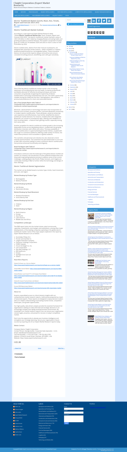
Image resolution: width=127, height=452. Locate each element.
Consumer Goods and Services (49, 25)
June (71, 93)
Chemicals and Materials (94, 179)
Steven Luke (18, 434)
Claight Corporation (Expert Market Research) (32, 4)
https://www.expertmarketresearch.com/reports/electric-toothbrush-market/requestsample (36, 105)
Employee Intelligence (22, 15)
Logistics (90, 199)
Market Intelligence (47, 12)
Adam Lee (17, 406)
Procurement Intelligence (41, 15)
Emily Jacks (18, 412)
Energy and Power (92, 189)
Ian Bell (17, 420)
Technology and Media (93, 204)
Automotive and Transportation (96, 177)
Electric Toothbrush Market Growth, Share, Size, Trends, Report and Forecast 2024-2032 (36, 21)
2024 (70, 48)
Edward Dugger (19, 409)
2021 (70, 109)
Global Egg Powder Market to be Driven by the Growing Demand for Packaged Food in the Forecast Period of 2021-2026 (99, 306)
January (72, 104)
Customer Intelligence (64, 12)
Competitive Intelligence (83, 12)
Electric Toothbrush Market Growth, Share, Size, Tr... (76, 54)
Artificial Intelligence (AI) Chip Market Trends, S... (77, 61)
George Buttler (18, 418)
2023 (70, 50)
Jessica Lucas (18, 426)
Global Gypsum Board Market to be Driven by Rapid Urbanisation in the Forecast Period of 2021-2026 (100, 238)
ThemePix (79, 449)
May (71, 95)
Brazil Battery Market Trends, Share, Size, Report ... (77, 69)
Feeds (67, 15)
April (71, 97)
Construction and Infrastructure (96, 182)
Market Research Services (103, 12)
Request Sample (57, 15)
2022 (70, 107)
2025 (70, 46)
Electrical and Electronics (94, 187)
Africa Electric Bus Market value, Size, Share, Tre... (76, 78)
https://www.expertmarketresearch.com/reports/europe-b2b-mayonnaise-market (37, 288)
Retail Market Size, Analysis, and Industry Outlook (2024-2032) (103, 317)
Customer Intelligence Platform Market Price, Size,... (77, 58)
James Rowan (18, 423)
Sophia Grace (18, 432)
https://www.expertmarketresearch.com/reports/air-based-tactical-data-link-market (38, 283)
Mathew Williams (19, 429)
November (72, 52)
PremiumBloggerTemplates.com (105, 449)
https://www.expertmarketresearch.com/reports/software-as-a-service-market (37, 265)
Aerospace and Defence (94, 170)
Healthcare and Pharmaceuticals (96, 197)
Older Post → (61, 348)
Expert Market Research (23, 25)
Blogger (54, 449)
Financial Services (92, 192)
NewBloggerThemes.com (107, 450)
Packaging (90, 202)
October (72, 85)
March (71, 100)
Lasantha (94, 449)
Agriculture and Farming (94, 172)
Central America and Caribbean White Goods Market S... (76, 66)
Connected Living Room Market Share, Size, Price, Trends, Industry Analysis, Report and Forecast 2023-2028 (103, 215)
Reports (23, 12)
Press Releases (33, 12)
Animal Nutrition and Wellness (95, 174)
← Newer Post (17, 348)
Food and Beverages (93, 194)
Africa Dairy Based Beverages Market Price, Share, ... (77, 81)
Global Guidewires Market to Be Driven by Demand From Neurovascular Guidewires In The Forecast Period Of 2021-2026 (100, 228)
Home (16, 12)
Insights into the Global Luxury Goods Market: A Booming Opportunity (102, 262)
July (71, 91)
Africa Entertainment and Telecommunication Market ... (77, 74)
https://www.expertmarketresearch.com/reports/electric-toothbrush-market (36, 149)
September (73, 87)
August (72, 89)
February (72, 102)
